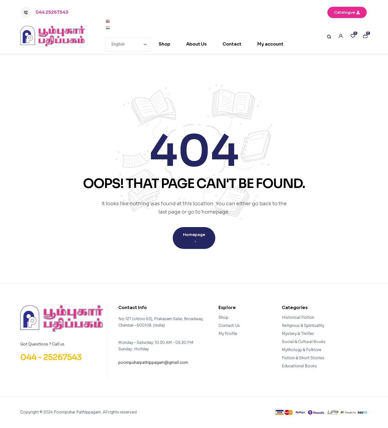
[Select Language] (128, 44)
